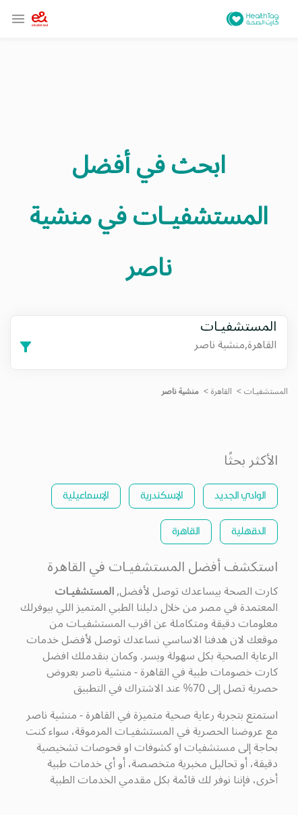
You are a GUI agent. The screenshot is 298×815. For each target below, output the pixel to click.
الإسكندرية (161, 494)
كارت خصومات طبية (233, 672)
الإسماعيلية (86, 494)
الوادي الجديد (240, 494)
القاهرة (221, 391)
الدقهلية (248, 530)
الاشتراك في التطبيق (118, 688)
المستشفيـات (266, 391)
